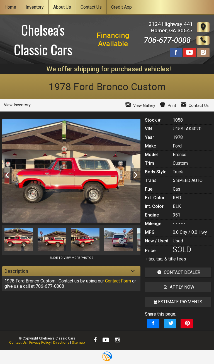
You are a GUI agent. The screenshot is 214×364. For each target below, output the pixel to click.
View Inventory (17, 105)
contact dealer (178, 272)
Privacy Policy (40, 342)
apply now (178, 287)
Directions (61, 342)
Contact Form (118, 281)
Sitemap (78, 342)
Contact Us (18, 342)
